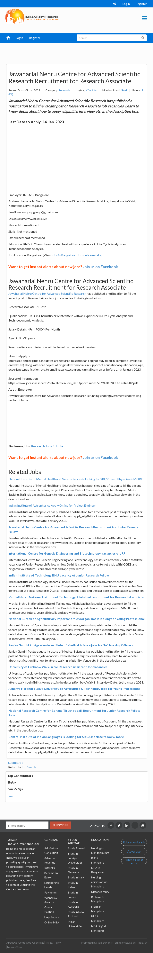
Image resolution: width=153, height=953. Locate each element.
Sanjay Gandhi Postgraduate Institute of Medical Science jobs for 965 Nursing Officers (70, 645)
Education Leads (134, 842)
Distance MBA (100, 891)
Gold (124, 90)
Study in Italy (76, 877)
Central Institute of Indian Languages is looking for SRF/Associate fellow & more (66, 737)
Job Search (28, 767)
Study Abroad (76, 848)
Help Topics (51, 917)
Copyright (38, 942)
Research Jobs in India (47, 446)
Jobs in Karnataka (89, 255)
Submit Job (15, 762)
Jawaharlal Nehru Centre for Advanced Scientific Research (47, 293)
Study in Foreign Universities (75, 858)
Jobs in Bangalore (63, 255)
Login (126, 3)
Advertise (133, 851)
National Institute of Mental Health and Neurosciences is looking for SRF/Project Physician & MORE (75, 479)
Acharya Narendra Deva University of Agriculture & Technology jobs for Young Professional (74, 688)
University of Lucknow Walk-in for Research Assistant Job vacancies (57, 667)
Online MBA (51, 922)
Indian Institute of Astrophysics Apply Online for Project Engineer (52, 505)
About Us (11, 942)
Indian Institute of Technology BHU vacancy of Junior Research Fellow (58, 575)
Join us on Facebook (100, 266)
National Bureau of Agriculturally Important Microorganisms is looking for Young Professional (76, 619)
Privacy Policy (53, 942)
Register (141, 3)
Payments (50, 892)
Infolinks (49, 867)
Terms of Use (14, 947)
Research (64, 90)
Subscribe (60, 825)
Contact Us (24, 942)
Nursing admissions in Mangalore (99, 882)
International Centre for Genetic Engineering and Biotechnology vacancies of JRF (66, 553)
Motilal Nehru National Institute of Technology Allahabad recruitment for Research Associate (76, 597)
